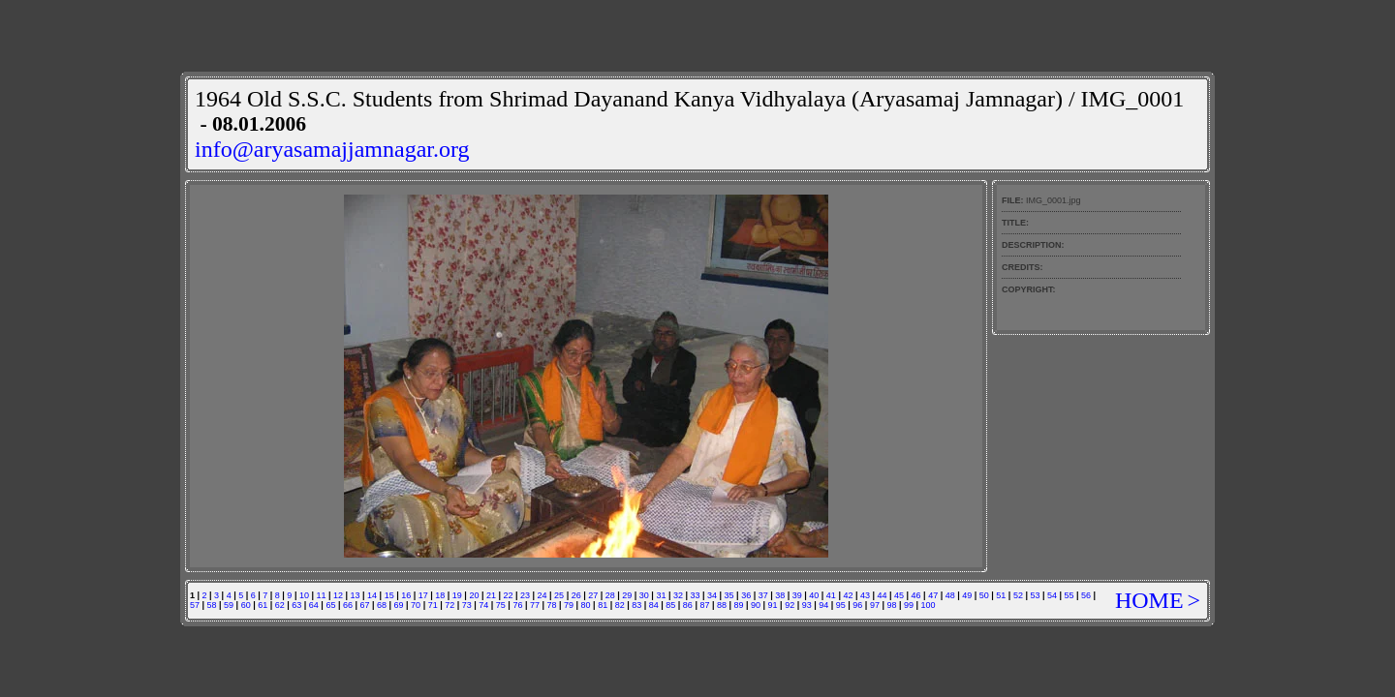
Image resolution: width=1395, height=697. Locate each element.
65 (330, 605)
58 (212, 605)
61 (262, 605)
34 (712, 595)
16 (406, 595)
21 (491, 595)
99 (909, 605)
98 (891, 605)
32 (678, 595)
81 (602, 605)
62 (280, 605)
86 (688, 605)
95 (841, 605)
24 (542, 595)
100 (928, 605)
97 (875, 605)
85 (670, 605)
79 (569, 605)
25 (559, 595)
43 (865, 595)
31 (661, 595)
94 (823, 605)
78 (551, 605)
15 (389, 595)
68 (382, 605)
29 (627, 595)
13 (355, 595)
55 (1069, 595)
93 (807, 605)
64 (314, 605)
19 (457, 595)
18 (440, 595)
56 (1086, 595)
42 (847, 595)
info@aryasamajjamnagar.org (332, 149)
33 (694, 595)
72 (449, 605)
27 (593, 595)
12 (338, 595)
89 (739, 605)
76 (517, 605)
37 (763, 595)
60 (246, 605)
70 (415, 605)
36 (746, 595)
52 (1018, 595)
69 (399, 605)
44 (882, 595)
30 (644, 595)
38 (780, 595)
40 (814, 595)
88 (722, 605)
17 (423, 595)
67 (364, 605)
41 (831, 595)
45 (899, 595)
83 (636, 605)
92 (789, 605)
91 (773, 605)
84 (654, 605)
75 (501, 605)
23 (525, 595)
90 (755, 605)
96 (857, 605)
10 (304, 595)
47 (933, 595)
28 (610, 595)
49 (967, 595)
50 (984, 595)
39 (797, 595)
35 (729, 595)
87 (704, 605)
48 (950, 595)
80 (586, 605)
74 (483, 605)
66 (348, 605)
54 (1052, 595)
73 (467, 605)
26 (576, 595)
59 (228, 605)
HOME (1149, 600)
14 (372, 595)
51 (1001, 595)
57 (195, 605)
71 (433, 605)
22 (507, 595)
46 (916, 595)
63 (296, 605)
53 (1034, 595)
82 (620, 605)
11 (321, 595)
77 (535, 605)
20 (474, 595)
